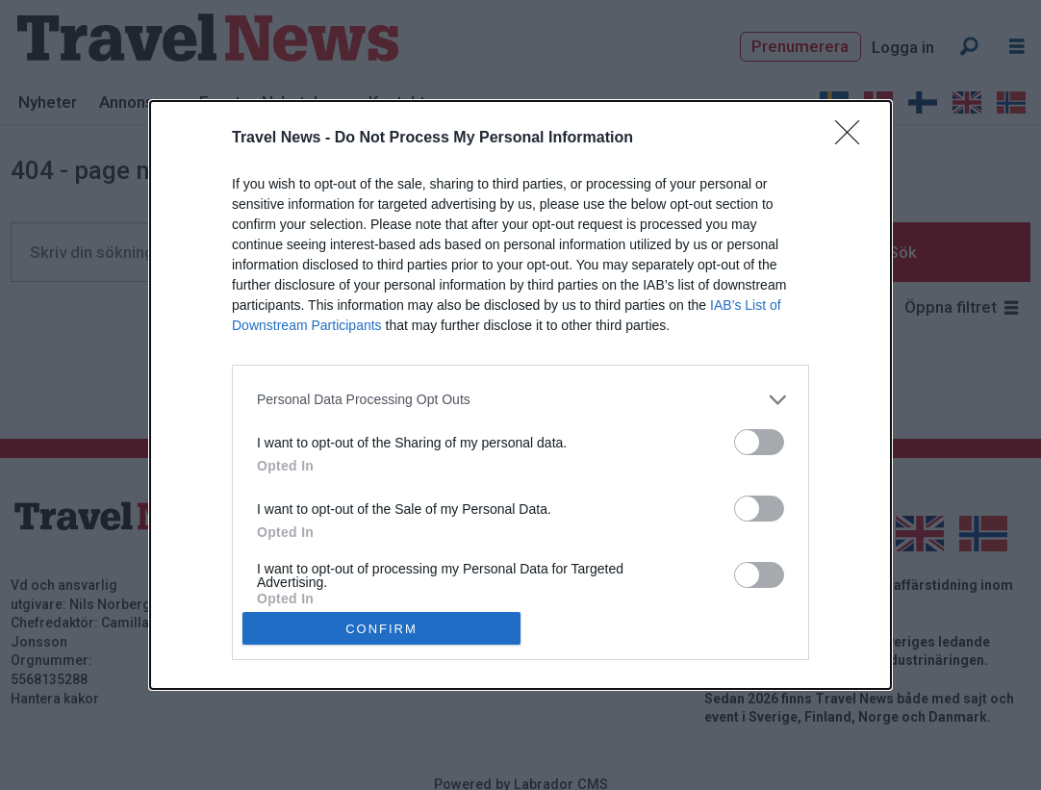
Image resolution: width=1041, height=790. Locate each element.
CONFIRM (381, 628)
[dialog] (520, 395)
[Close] (853, 138)
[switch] (759, 442)
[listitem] (520, 400)
